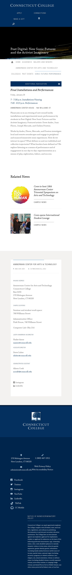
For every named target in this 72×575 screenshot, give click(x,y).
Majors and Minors (43, 62)
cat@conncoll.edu (37, 269)
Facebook (18, 480)
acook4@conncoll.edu (22, 371)
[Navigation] (41, 18)
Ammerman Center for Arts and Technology (37, 68)
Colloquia (16, 74)
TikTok (18, 503)
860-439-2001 (19, 269)
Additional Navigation (36, 84)
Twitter (17, 484)
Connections (40, 13)
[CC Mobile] (17, 508)
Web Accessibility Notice (42, 469)
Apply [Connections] (19, 13)
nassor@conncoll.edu (22, 342)
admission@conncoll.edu (21, 469)
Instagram (20, 382)
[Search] (20, 23)
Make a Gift (19, 19)
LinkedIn (19, 386)
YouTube (18, 494)
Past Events (27, 74)
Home (13, 62)
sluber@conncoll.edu (22, 355)
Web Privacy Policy (42, 466)
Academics (27, 62)
